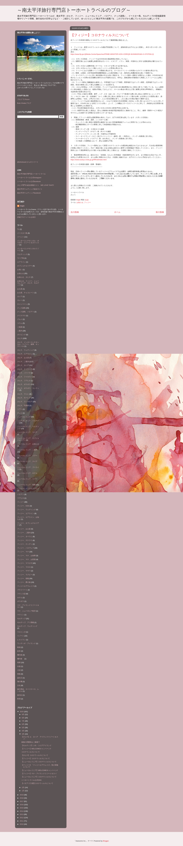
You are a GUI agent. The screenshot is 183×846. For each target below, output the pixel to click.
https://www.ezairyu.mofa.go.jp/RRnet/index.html (89, 160)
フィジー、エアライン (25, 513)
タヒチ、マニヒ (23, 394)
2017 (22, 801)
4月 (23, 731)
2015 (22, 808)
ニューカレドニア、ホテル (27, 473)
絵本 (19, 651)
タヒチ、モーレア (24, 398)
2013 (22, 814)
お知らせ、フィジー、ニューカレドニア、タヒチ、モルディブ (28, 283)
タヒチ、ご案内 (23, 362)
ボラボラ (20, 601)
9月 (23, 714)
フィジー (87, 202)
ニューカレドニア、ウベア (27, 432)
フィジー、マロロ (24, 567)
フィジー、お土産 (24, 529)
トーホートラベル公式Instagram (29, 178)
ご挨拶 (19, 327)
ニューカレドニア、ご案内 (27, 450)
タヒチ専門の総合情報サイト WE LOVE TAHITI (35, 185)
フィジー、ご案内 (24, 533)
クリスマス (21, 316)
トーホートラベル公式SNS (31, 780)
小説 (19, 670)
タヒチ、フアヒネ (24, 381)
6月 (23, 724)
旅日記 (19, 695)
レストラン (21, 640)
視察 (19, 662)
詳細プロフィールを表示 (26, 217)
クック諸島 (21, 308)
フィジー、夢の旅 (24, 582)
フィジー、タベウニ (24, 536)
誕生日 (19, 678)
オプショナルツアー (24, 266)
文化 (19, 685)
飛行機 (19, 682)
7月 (23, 721)
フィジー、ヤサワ (24, 571)
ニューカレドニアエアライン (28, 489)
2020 (22, 712)
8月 (23, 718)
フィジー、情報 (23, 578)
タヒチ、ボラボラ (24, 384)
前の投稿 (160, 212)
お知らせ (80, 202)
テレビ (19, 413)
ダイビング (21, 335)
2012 (22, 818)
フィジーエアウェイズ (25, 586)
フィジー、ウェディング (26, 510)
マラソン (20, 615)
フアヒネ (20, 498)
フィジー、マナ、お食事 (26, 556)
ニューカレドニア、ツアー (27, 456)
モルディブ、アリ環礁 (25, 622)
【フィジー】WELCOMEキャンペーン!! (36, 749)
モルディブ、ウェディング (27, 626)
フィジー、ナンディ (24, 544)
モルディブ (21, 619)
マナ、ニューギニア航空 (26, 611)
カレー (19, 300)
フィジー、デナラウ (24, 540)
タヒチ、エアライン (24, 354)
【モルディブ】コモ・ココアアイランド (36, 745)
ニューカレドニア (24, 417)
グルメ (19, 319)
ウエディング (22, 254)
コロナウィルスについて (30, 752)
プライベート (22, 590)
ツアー (19, 409)
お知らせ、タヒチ (24, 277)
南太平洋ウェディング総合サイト (29, 189)
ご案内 (19, 331)
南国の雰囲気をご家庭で (30, 742)
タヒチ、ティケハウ (24, 369)
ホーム (117, 212)
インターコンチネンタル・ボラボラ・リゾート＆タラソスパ (28, 243)
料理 (19, 699)
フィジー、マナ (23, 552)
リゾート (20, 636)
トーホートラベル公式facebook (29, 181)
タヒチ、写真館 (23, 405)
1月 (23, 791)
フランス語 (21, 594)
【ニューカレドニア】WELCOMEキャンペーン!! (39, 770)
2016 (22, 805)
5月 (23, 728)
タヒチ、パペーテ (24, 373)
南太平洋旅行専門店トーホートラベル (31, 174)
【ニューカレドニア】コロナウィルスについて (38, 762)
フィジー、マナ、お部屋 (26, 559)
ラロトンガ (21, 632)
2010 (22, 824)
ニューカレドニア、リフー (27, 479)
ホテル (19, 598)
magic (22, 206)
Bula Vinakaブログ (24, 103)
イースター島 (22, 233)
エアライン (21, 262)
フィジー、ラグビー (24, 575)
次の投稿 (75, 212)
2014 (22, 811)
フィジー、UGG (23, 506)
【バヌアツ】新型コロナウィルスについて (37, 783)
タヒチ (19, 338)
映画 (19, 647)
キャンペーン (22, 304)
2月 (23, 787)
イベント (20, 237)
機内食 (19, 655)
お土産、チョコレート (25, 293)
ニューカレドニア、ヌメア (27, 461)
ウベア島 (20, 258)
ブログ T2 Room (23, 99)
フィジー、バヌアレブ (25, 548)
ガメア (19, 296)
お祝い (19, 270)
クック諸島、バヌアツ (25, 312)
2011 (22, 821)
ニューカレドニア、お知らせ (28, 444)
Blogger (106, 841)
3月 (23, 734)
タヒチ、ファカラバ (24, 377)
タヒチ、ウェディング (25, 350)
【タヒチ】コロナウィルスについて (34, 755)
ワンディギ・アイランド (26, 643)
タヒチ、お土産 (23, 358)
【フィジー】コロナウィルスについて (35, 758)
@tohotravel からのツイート (27, 162)
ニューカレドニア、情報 (26, 485)
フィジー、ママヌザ (24, 563)
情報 (19, 674)
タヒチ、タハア (23, 365)
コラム (19, 323)
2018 (22, 798)
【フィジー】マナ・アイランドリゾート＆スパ (38, 774)
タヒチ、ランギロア (24, 402)
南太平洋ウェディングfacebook (29, 193)
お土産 (19, 289)
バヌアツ (20, 494)
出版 (19, 666)
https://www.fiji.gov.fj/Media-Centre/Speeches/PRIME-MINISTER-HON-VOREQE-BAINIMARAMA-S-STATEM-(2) (112, 54)
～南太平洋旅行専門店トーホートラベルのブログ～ (74, 10)
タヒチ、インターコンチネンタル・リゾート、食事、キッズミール (28, 344)
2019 (22, 795)
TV (18, 229)
